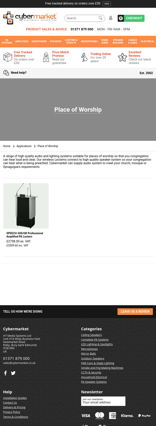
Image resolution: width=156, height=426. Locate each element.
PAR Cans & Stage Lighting (97, 363)
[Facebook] (13, 372)
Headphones (39, 41)
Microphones (89, 41)
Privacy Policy (11, 412)
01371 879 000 (82, 29)
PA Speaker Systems (94, 382)
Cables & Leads (132, 41)
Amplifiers (21, 41)
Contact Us (10, 402)
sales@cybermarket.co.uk (19, 363)
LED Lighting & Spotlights (97, 344)
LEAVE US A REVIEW (135, 311)
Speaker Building (118, 41)
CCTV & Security (91, 372)
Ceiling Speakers (91, 335)
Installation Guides (15, 398)
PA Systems (7, 41)
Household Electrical (94, 377)
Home (7, 146)
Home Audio (104, 41)
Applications (22, 146)
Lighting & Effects (71, 41)
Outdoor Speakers (92, 358)
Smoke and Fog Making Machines (102, 368)
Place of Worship (45, 146)
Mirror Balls (88, 353)
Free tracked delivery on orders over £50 (78, 3)
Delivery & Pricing (14, 407)
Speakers (55, 41)
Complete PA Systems (95, 339)
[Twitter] (5, 372)
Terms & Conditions (15, 417)
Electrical (147, 41)
